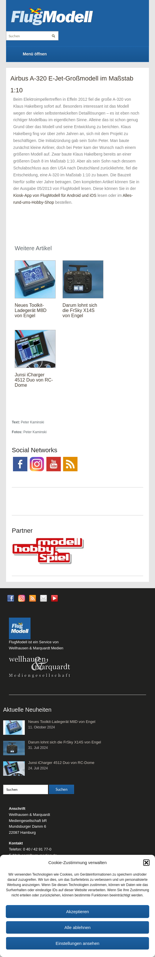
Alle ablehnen (78, 927)
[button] (146, 863)
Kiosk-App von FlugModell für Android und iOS (55, 195)
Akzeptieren (77, 911)
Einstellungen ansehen (77, 943)
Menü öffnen (35, 54)
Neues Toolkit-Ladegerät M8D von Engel (30, 310)
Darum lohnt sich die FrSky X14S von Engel (80, 310)
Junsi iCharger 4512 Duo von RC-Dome (34, 380)
